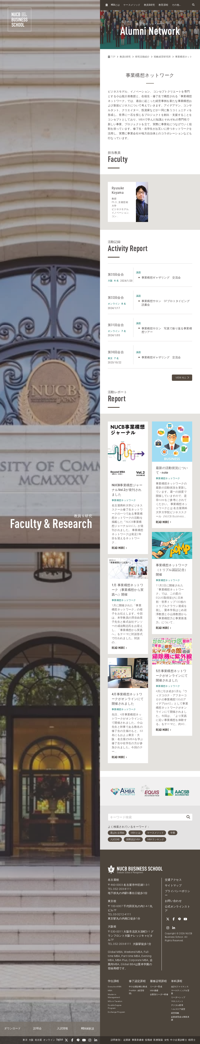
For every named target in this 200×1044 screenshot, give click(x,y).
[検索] (188, 817)
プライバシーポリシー (177, 893)
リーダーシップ (178, 997)
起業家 (127, 1040)
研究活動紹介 (142, 56)
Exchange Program (116, 1012)
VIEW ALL (181, 377)
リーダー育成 (156, 987)
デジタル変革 (177, 1005)
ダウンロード (12, 1028)
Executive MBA (114, 987)
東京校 (112, 901)
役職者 (148, 1040)
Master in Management (114, 995)
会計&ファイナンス (179, 987)
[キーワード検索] (146, 817)
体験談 (87, 1028)
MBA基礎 (154, 990)
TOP (111, 56)
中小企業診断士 (178, 1040)
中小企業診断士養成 (138, 987)
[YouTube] (84, 1040)
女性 (166, 1040)
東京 (25, 1040)
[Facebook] (72, 1040)
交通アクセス (173, 879)
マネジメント (177, 1001)
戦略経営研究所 (162, 56)
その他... (176, 5)
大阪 (31, 1040)
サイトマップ (173, 885)
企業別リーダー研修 (159, 994)
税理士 (192, 1040)
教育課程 (163, 5)
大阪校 (112, 926)
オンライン (49, 1040)
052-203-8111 (122, 888)
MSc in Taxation (115, 1001)
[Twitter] (66, 1040)
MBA (110, 990)
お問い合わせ (173, 900)
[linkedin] (96, 1040)
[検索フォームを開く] (193, 5)
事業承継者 (138, 1040)
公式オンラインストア (177, 908)
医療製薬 (158, 1040)
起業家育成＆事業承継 (180, 1018)
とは (115, 5)
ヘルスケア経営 (178, 1009)
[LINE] (78, 1040)
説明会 (37, 1028)
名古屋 (38, 1040)
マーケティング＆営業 (180, 992)
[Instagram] (90, 1040)
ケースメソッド (131, 5)
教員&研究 (125, 56)
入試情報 (62, 1028)
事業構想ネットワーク (187, 56)
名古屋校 (113, 879)
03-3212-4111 (122, 914)
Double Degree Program (114, 1006)
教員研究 (149, 5)
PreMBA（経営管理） (136, 992)
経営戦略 (175, 1013)
